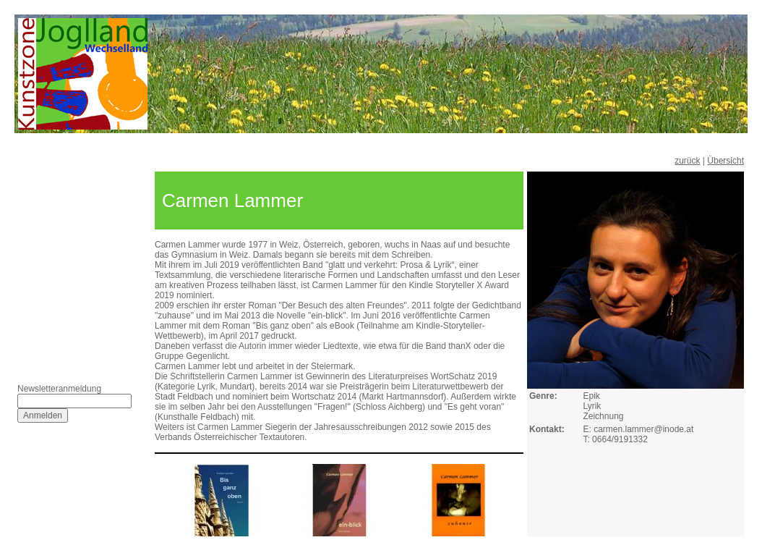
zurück (687, 161)
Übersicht (725, 161)
